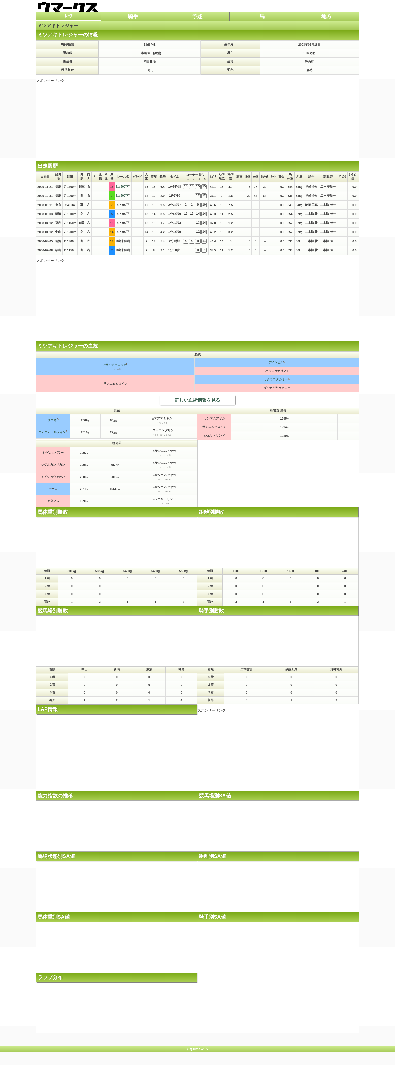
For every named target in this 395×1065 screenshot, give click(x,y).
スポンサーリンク (50, 80)
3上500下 (122, 186)
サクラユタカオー (276, 379)
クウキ (52, 420)
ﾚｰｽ (68, 16)
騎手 (133, 16)
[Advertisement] (197, 118)
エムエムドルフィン (52, 432)
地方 (326, 16)
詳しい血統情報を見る (197, 400)
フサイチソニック (114, 365)
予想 (197, 16)
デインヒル (275, 362)
